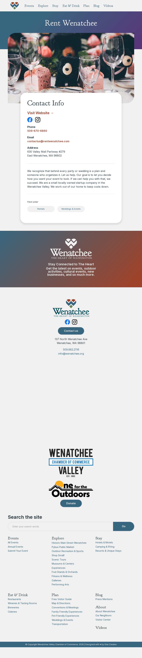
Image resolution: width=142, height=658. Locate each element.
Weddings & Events (71, 209)
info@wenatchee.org (71, 362)
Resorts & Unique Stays (108, 559)
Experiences (58, 576)
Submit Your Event (18, 559)
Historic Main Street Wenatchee (69, 551)
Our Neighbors (103, 623)
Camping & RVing (104, 554)
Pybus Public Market (63, 555)
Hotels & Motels (104, 550)
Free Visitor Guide (62, 607)
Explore (58, 546)
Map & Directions (61, 611)
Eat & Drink (18, 603)
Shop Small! (58, 563)
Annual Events (15, 554)
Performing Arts (60, 592)
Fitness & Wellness (62, 584)
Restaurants (14, 607)
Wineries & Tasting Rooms (22, 611)
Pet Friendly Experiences (65, 623)
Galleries (56, 588)
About (100, 615)
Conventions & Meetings (65, 615)
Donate (71, 511)
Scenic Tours (59, 567)
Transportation (60, 632)
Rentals (41, 209)
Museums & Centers (63, 571)
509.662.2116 (71, 357)
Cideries (12, 619)
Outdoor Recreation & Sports (68, 559)
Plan (55, 603)
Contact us (71, 339)
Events (13, 546)
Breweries (13, 615)
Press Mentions (104, 607)
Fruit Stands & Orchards (65, 580)
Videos (101, 635)
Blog (99, 603)
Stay (98, 546)
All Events (13, 550)
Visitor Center (103, 627)
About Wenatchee (105, 619)
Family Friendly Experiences (67, 619)
